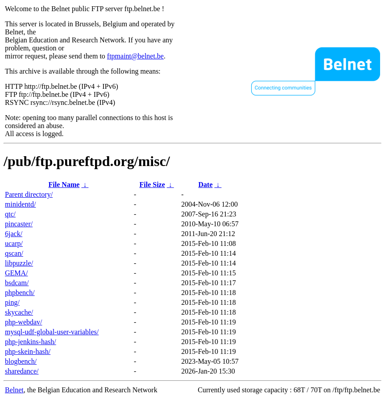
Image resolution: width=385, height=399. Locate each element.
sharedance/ (22, 371)
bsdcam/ (17, 283)
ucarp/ (14, 243)
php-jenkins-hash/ (30, 341)
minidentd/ (20, 204)
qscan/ (14, 253)
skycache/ (19, 312)
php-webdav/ (23, 322)
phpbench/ (20, 292)
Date (206, 184)
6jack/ (13, 233)
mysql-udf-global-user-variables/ (52, 332)
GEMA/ (16, 273)
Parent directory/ (29, 194)
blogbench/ (21, 361)
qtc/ (10, 214)
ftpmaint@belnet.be (135, 56)
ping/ (12, 302)
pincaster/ (19, 224)
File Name (64, 184)
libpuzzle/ (19, 263)
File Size (152, 184)
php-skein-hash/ (27, 351)
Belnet (14, 390)
